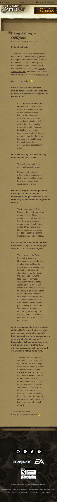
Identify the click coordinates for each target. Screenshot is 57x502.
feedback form (42, 74)
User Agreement (31, 489)
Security (28, 492)
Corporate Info (6, 489)
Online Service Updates (15, 492)
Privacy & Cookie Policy (46, 489)
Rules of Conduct (39, 492)
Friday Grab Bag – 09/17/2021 (23, 35)
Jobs (48, 492)
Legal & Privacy (18, 489)
